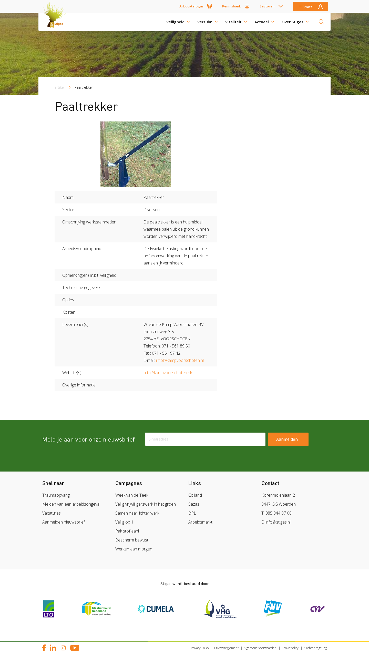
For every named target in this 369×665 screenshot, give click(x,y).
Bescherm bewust (131, 540)
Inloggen (307, 6)
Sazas (193, 504)
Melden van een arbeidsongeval (71, 504)
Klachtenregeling (315, 648)
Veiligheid (175, 21)
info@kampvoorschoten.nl (180, 360)
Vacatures (51, 513)
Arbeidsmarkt (200, 522)
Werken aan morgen (133, 549)
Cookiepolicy (290, 648)
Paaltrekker (84, 87)
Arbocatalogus (191, 6)
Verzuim (204, 21)
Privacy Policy (200, 648)
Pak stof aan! (127, 531)
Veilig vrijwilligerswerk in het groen (145, 504)
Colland (195, 495)
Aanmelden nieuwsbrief (63, 522)
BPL (192, 513)
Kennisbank (231, 6)
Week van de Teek (131, 495)
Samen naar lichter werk (137, 513)
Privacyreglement (226, 648)
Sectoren (267, 6)
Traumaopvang (56, 495)
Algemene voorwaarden (260, 648)
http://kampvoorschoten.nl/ (168, 372)
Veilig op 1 (124, 522)
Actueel (261, 21)
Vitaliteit (233, 21)
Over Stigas (292, 21)
